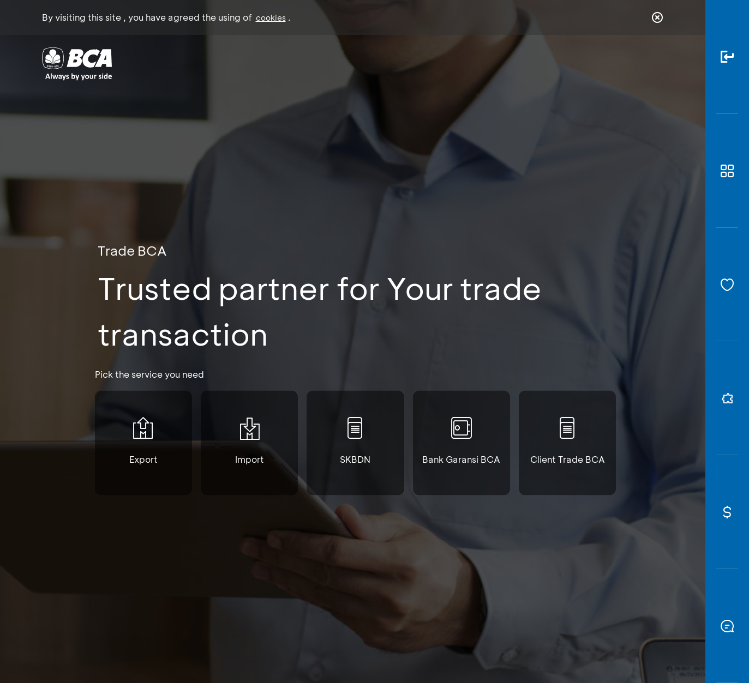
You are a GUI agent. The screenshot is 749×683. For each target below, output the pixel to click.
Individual (264, 63)
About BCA (415, 63)
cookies (271, 18)
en (654, 63)
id (634, 63)
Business (338, 63)
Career (489, 63)
